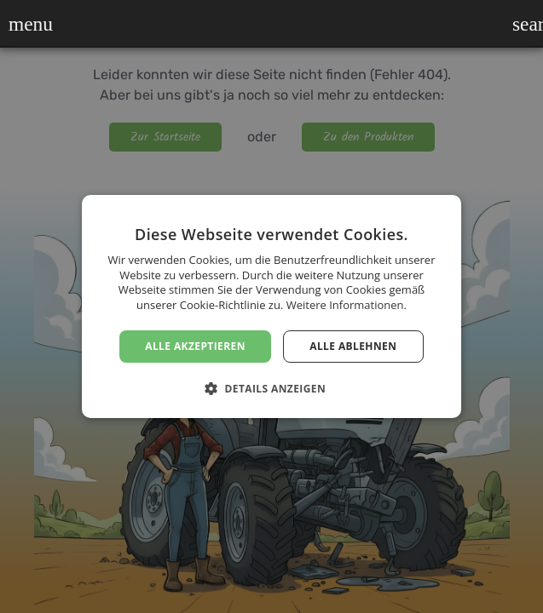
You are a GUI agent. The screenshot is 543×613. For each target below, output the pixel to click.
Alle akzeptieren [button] (195, 346)
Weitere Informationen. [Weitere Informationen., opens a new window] (346, 304)
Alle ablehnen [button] (352, 346)
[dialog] (271, 306)
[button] (20, 24)
